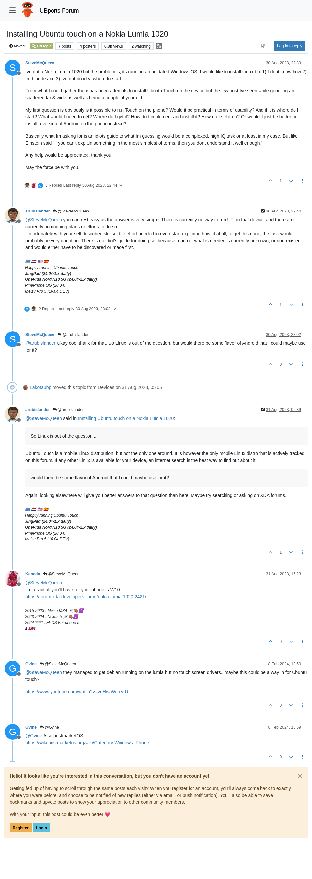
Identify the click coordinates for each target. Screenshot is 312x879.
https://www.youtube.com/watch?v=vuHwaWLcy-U (76, 691)
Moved (17, 46)
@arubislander (72, 334)
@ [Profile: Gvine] (33, 735)
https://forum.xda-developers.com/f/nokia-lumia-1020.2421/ (85, 596)
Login (41, 828)
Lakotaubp (40, 387)
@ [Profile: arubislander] (40, 343)
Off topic (41, 46)
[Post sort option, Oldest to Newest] (263, 45)
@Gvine (49, 727)
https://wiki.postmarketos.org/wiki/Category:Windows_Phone (87, 742)
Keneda (32, 574)
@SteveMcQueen (71, 211)
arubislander (37, 211)
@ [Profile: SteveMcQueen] (43, 219)
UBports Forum (59, 10)
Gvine (31, 664)
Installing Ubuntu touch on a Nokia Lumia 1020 (126, 418)
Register (21, 828)
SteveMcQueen (39, 63)
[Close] (300, 776)
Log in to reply (289, 46)
